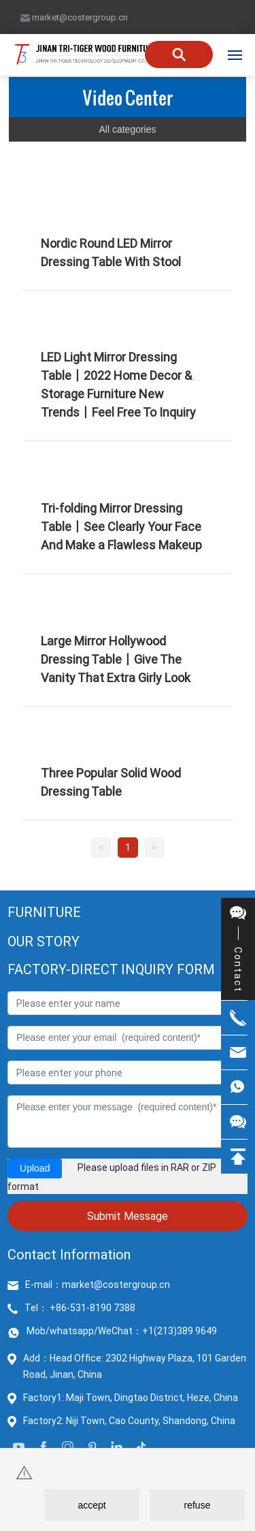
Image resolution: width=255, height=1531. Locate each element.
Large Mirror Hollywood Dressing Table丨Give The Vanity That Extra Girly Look (115, 659)
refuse (197, 1505)
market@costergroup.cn (74, 17)
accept (91, 1505)
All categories (127, 129)
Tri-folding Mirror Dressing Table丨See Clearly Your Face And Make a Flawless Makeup (121, 526)
